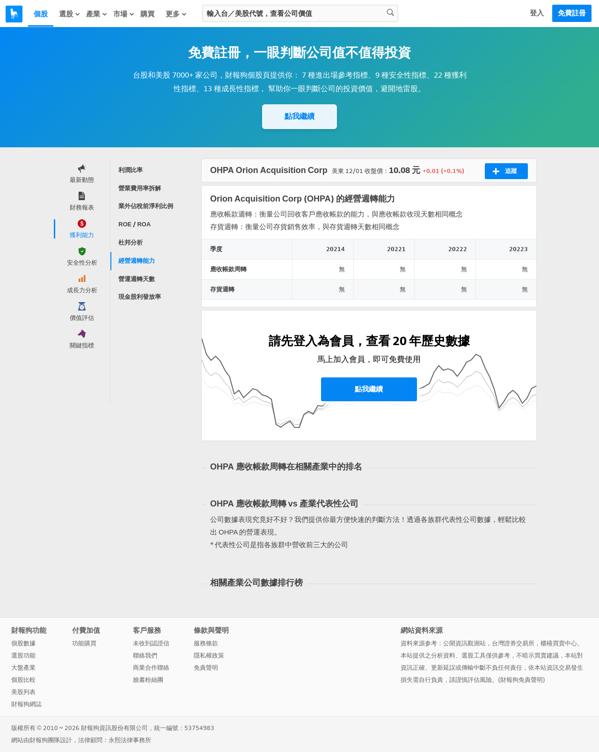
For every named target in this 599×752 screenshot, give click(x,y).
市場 (124, 14)
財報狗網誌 (26, 704)
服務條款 (206, 643)
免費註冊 (572, 13)
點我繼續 (299, 116)
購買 (147, 14)
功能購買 (84, 643)
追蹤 (504, 171)
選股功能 (23, 655)
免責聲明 (206, 667)
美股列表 (23, 691)
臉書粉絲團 (148, 679)
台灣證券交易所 (513, 643)
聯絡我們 (145, 655)
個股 (41, 14)
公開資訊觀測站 (464, 643)
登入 (537, 13)
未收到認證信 (151, 643)
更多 (176, 14)
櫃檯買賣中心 (559, 643)
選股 (69, 14)
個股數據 (23, 643)
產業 (97, 14)
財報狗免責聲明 (521, 679)
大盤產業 (23, 667)
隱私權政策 (209, 655)
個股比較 (23, 679)
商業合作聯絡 (151, 667)
